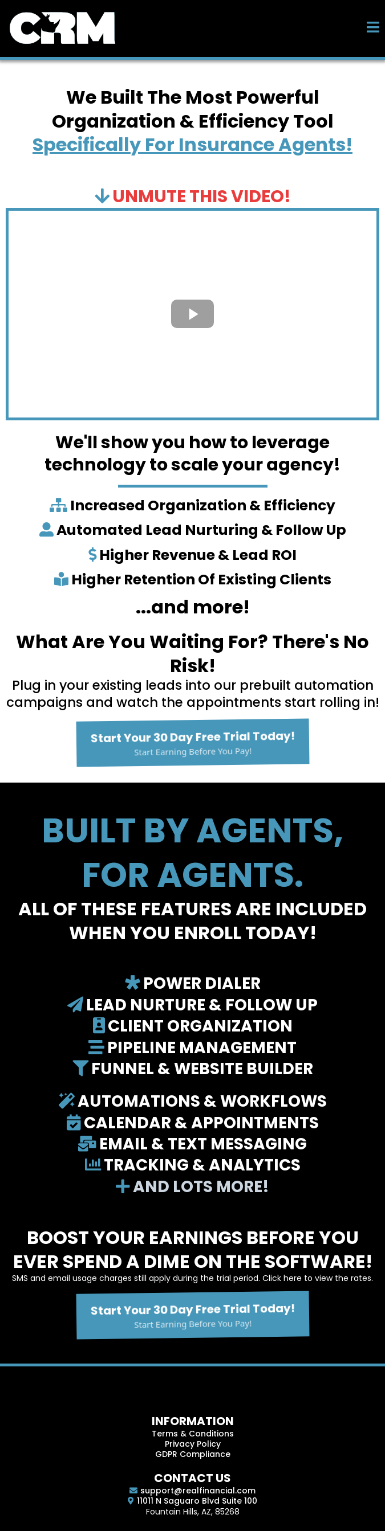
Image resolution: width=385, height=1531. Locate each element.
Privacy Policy (193, 1444)
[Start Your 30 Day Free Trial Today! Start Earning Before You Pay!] (193, 742)
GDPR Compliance (192, 1454)
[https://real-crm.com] (63, 27)
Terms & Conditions (193, 1433)
